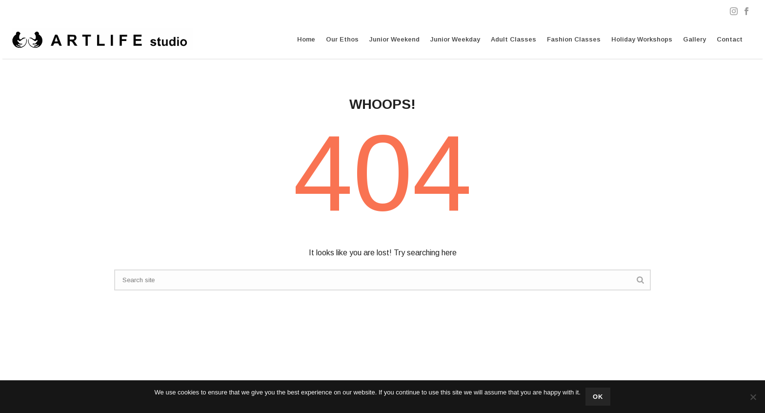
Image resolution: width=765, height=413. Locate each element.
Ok (598, 396)
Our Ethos (342, 39)
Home (306, 39)
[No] (753, 397)
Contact (730, 39)
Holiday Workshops (641, 39)
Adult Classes (513, 39)
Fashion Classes (574, 39)
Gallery (694, 39)
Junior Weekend (394, 39)
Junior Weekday (455, 39)
